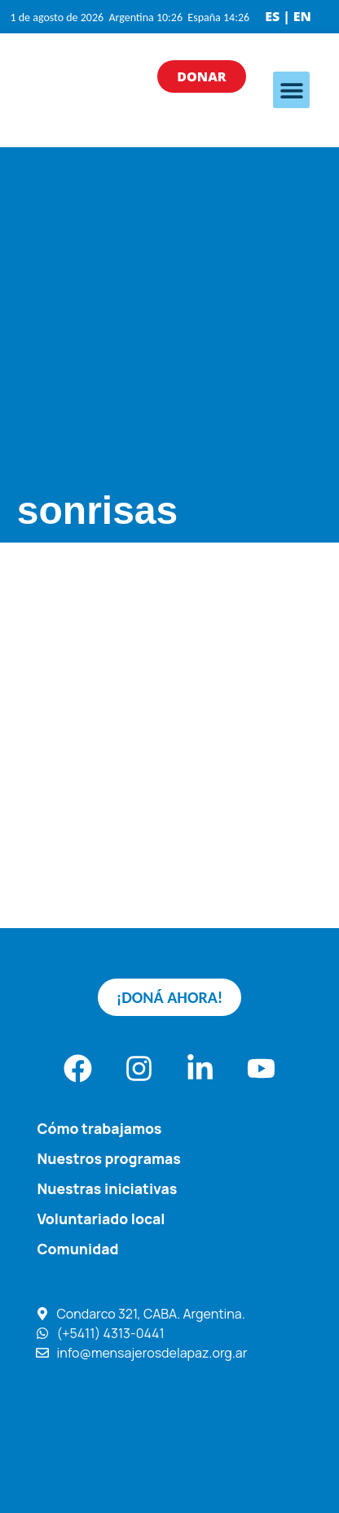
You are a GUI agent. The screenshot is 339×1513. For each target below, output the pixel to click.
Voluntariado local (101, 1218)
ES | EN (288, 16)
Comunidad (77, 1248)
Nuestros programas (109, 1158)
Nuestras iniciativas (107, 1188)
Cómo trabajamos (99, 1128)
